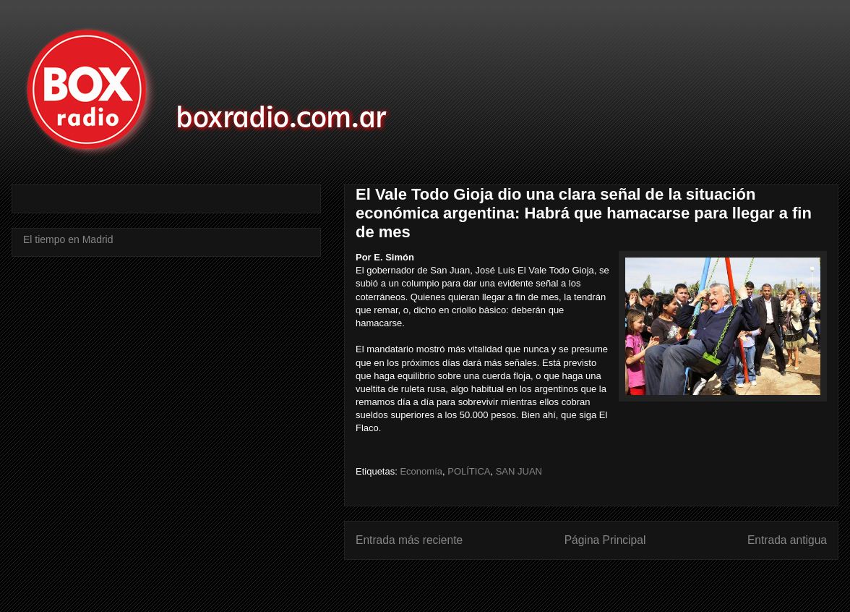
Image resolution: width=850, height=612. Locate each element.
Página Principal (605, 540)
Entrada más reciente (409, 540)
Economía (421, 471)
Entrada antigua (787, 540)
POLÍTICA (468, 471)
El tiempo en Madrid (68, 239)
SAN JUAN (519, 471)
